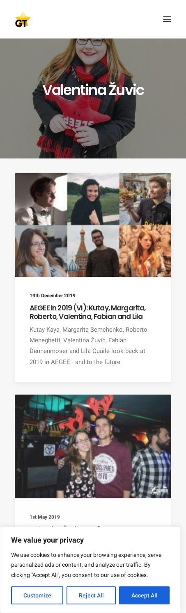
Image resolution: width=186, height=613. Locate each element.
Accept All (144, 595)
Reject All (91, 595)
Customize (37, 595)
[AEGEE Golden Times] (93, 19)
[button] (167, 19)
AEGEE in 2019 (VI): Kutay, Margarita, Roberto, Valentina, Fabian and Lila (88, 312)
